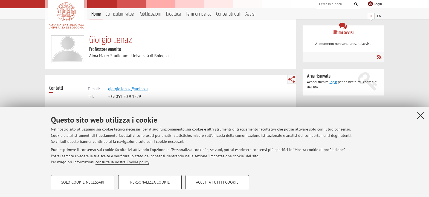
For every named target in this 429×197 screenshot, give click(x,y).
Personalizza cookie (150, 182)
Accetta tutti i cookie (217, 182)
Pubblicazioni (150, 14)
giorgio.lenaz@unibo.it (128, 88)
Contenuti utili (228, 14)
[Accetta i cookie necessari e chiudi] (420, 115)
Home (96, 14)
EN (379, 16)
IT (371, 16)
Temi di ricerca (198, 14)
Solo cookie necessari (82, 182)
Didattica (173, 14)
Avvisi (250, 14)
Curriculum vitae (120, 14)
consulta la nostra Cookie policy (122, 162)
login (333, 82)
